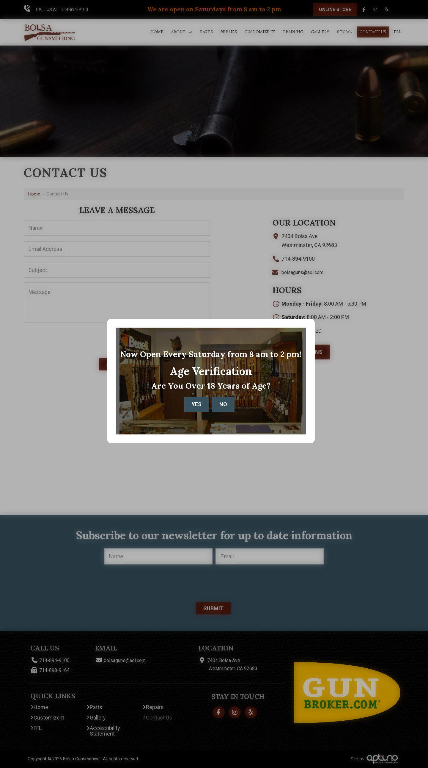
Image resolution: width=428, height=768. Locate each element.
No (223, 404)
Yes (197, 404)
